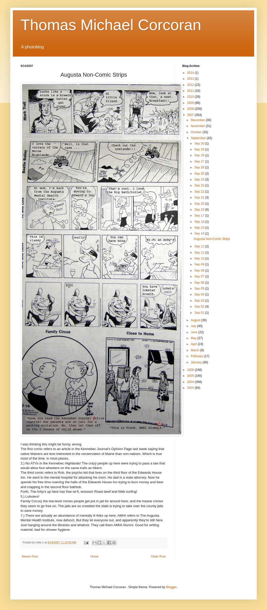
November (198, 126)
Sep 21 (199, 197)
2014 (191, 73)
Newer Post (30, 556)
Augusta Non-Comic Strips (212, 239)
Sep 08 (199, 270)
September (199, 138)
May (194, 338)
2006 (191, 370)
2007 (191, 115)
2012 (191, 85)
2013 (191, 78)
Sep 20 (199, 203)
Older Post (158, 556)
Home (94, 556)
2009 (191, 103)
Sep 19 (199, 209)
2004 (191, 382)
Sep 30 (199, 143)
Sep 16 (199, 221)
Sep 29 (199, 149)
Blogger (171, 587)
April (194, 344)
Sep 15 (199, 227)
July (194, 326)
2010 (191, 96)
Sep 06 (199, 282)
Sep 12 (199, 246)
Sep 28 (199, 155)
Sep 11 (199, 252)
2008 (191, 109)
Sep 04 (199, 294)
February (197, 356)
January (197, 362)
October (197, 132)
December (198, 120)
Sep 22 (199, 191)
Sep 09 (199, 264)
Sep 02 (199, 306)
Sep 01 (199, 313)
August (196, 320)
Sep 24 (199, 179)
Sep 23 (199, 185)
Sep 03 (199, 300)
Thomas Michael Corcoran (111, 24)
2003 (191, 388)
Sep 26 (199, 167)
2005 (191, 376)
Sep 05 (199, 288)
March (195, 350)
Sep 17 (199, 215)
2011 (191, 91)
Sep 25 (199, 173)
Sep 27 (199, 161)
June (194, 332)
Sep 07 (199, 276)
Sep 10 (199, 258)
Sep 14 (199, 233)
